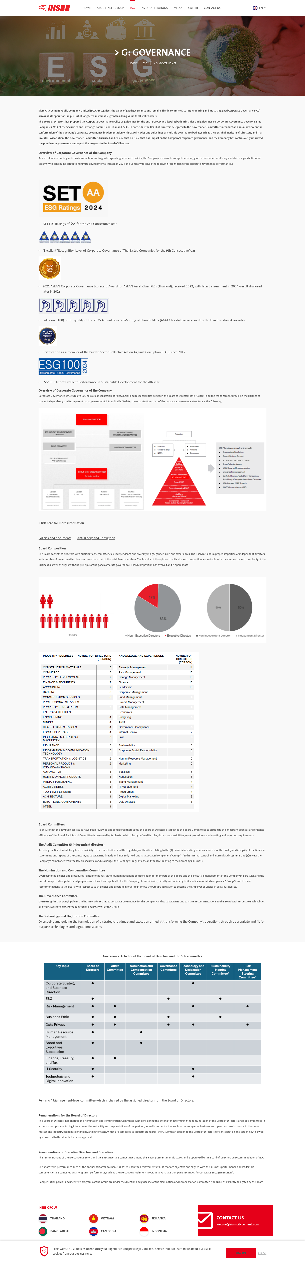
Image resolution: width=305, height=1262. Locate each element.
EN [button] (257, 8)
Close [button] (262, 1252)
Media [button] (178, 8)
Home (87, 8)
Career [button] (193, 8)
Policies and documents (55, 538)
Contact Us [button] (212, 8)
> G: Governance (165, 63)
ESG (144, 63)
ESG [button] (132, 8)
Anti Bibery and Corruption (96, 538)
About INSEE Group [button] (110, 8)
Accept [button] (240, 1252)
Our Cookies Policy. (81, 1253)
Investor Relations (154, 8)
